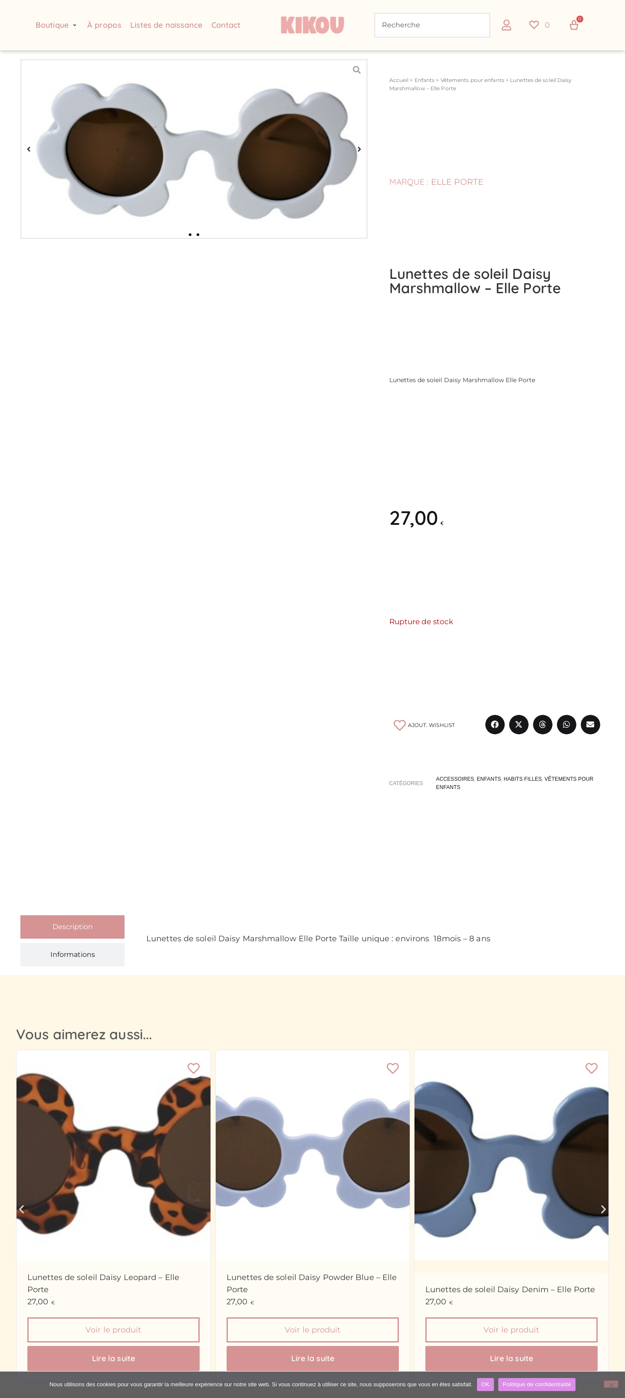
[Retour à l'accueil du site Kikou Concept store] (312, 25)
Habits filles (522, 779)
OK (485, 1384)
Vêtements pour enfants (472, 80)
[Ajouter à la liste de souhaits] (423, 724)
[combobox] (432, 25)
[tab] (72, 927)
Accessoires (455, 779)
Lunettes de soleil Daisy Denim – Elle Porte (510, 1289)
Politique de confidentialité (537, 1384)
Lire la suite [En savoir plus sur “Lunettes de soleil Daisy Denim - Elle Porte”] (511, 1358)
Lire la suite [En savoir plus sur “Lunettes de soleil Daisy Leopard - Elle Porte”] (113, 1358)
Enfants (424, 80)
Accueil (399, 80)
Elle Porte (457, 182)
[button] (57, 25)
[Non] (611, 1384)
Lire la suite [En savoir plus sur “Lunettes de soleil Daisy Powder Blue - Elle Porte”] (312, 1358)
